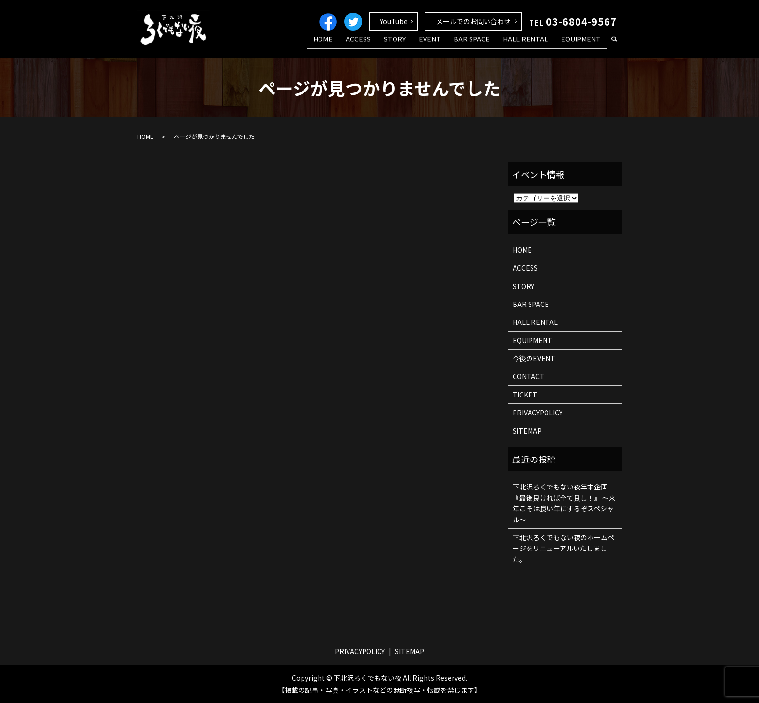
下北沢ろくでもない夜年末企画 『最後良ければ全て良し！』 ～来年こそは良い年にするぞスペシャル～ (564, 503)
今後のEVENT (534, 358)
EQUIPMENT (583, 45)
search (614, 45)
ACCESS (384, 45)
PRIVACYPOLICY (537, 412)
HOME (354, 45)
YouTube (394, 21)
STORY (416, 45)
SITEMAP (527, 431)
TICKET (525, 394)
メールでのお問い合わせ (473, 21)
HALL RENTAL (532, 45)
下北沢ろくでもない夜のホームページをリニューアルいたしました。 (563, 548)
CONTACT (529, 376)
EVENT (446, 45)
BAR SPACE (484, 45)
